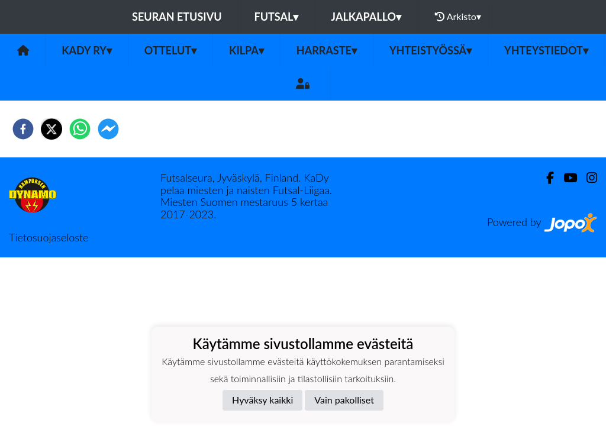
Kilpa (246, 50)
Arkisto (458, 16)
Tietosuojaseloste (48, 237)
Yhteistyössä (430, 50)
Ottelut (170, 50)
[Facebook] (545, 178)
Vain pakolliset (344, 399)
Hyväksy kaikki (262, 399)
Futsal (276, 16)
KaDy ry (87, 50)
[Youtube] (565, 178)
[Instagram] (587, 178)
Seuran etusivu (177, 16)
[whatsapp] (80, 129)
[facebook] (23, 129)
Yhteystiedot (546, 50)
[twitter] (51, 129)
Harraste (326, 50)
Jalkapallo (366, 16)
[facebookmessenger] (108, 129)
